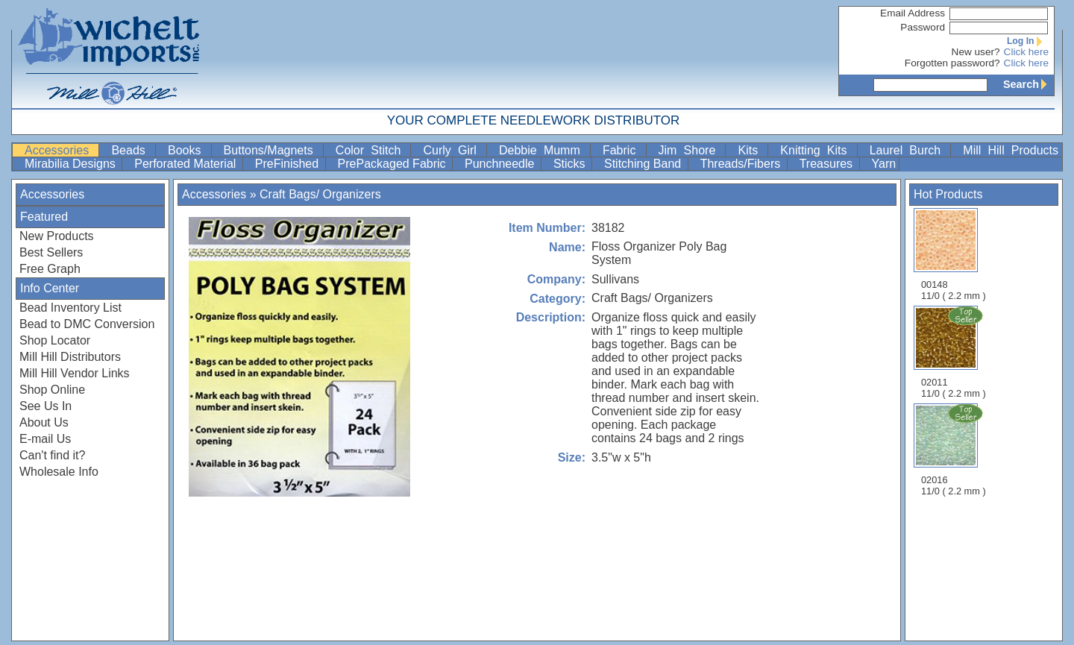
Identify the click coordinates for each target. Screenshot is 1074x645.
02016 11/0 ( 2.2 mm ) (954, 450)
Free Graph (50, 268)
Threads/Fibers (742, 163)
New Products (56, 236)
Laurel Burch (909, 150)
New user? (976, 51)
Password (922, 27)
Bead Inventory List (70, 307)
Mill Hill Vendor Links (74, 373)
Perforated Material (186, 163)
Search (1028, 84)
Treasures (828, 163)
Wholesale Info (58, 471)
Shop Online (52, 389)
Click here (1026, 51)
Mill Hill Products (1010, 150)
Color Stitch (372, 150)
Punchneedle (501, 163)
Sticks (570, 163)
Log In (1028, 41)
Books (188, 150)
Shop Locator (54, 340)
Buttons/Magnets (272, 150)
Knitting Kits (816, 150)
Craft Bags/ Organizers (320, 194)
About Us (44, 422)
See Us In (45, 406)
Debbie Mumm (543, 150)
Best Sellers (51, 252)
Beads (131, 150)
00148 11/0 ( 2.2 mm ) (953, 254)
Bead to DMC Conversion (86, 324)
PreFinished (288, 163)
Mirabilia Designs (72, 163)
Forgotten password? (952, 63)
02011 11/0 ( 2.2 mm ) (954, 352)
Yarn (884, 163)
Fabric (623, 150)
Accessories (60, 150)
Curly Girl (453, 150)
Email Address (912, 13)
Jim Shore (691, 150)
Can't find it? (52, 455)
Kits (751, 150)
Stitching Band (644, 163)
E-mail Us (45, 438)
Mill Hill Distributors (70, 356)
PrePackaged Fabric (393, 163)
